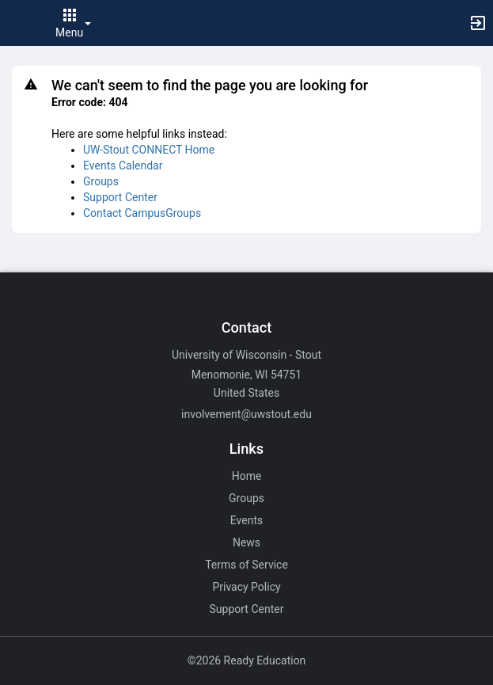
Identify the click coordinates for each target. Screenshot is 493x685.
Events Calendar (122, 165)
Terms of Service (246, 564)
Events (246, 520)
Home (247, 476)
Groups (101, 181)
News (246, 542)
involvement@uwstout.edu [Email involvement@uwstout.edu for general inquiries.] (246, 414)
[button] (20, 23)
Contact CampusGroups (142, 213)
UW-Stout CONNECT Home (148, 149)
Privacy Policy (246, 586)
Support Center (120, 197)
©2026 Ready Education (247, 660)
